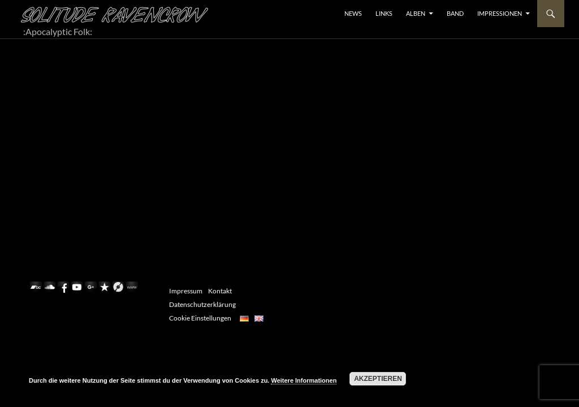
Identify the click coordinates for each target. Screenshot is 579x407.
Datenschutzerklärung (202, 304)
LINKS (383, 13)
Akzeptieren (378, 379)
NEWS (353, 13)
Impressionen (499, 13)
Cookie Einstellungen (200, 318)
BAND (455, 13)
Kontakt (220, 291)
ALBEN (415, 13)
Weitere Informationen (303, 380)
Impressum (185, 291)
